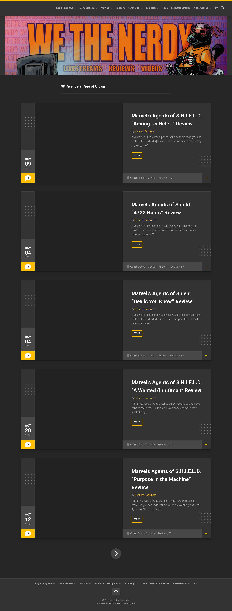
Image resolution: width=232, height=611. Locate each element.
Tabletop (151, 8)
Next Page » (116, 553)
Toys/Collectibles (180, 8)
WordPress (114, 603)
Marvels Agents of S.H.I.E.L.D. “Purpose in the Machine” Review (164, 479)
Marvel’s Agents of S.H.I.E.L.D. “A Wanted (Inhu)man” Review (163, 390)
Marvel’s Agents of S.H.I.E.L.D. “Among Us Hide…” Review (164, 123)
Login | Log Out (64, 8)
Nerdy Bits (133, 8)
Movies (105, 8)
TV (216, 8)
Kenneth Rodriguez (146, 139)
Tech (165, 8)
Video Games (200, 8)
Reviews (163, 177)
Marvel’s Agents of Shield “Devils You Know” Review (167, 301)
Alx (133, 603)
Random (120, 8)
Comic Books (87, 8)
